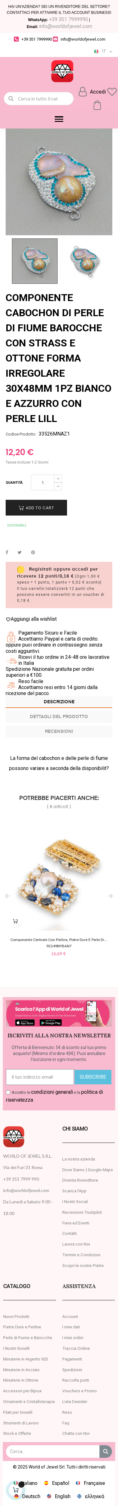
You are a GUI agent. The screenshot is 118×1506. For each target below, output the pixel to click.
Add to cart (36, 508)
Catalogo (16, 1286)
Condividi (7, 552)
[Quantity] (42, 482)
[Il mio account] (92, 92)
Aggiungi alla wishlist (31, 619)
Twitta (20, 552)
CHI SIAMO (75, 1129)
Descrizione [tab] (59, 702)
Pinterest (33, 552)
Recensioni (59, 731)
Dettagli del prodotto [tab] (59, 717)
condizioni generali (52, 1092)
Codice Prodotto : (21, 434)
